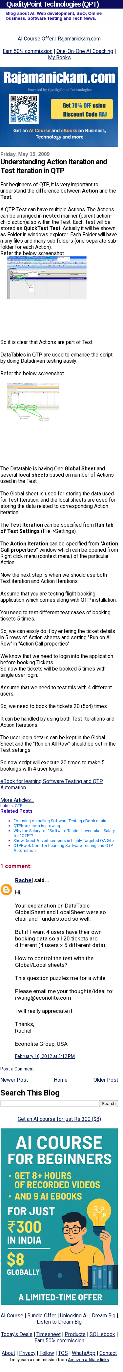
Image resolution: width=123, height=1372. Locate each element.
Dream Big (103, 1315)
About (8, 1353)
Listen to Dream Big (59, 1322)
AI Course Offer (36, 39)
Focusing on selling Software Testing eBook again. (60, 820)
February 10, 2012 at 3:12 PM (45, 1056)
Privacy (27, 1353)
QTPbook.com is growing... (38, 825)
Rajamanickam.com (79, 39)
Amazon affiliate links (88, 1359)
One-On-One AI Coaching (84, 51)
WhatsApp (83, 1353)
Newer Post (14, 1080)
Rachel (24, 880)
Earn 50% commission (27, 51)
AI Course (12, 1315)
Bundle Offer (41, 1315)
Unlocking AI (74, 1315)
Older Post (105, 1080)
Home (61, 1080)
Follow (46, 1353)
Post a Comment (17, 1068)
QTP (18, 805)
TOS (63, 1353)
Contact (108, 1353)
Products (75, 1334)
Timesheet (48, 1334)
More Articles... (17, 800)
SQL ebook (102, 1334)
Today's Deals (16, 1334)
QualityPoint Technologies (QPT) (52, 4)
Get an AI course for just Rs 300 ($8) (59, 1119)
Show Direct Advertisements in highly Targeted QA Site (63, 840)
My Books (59, 57)
